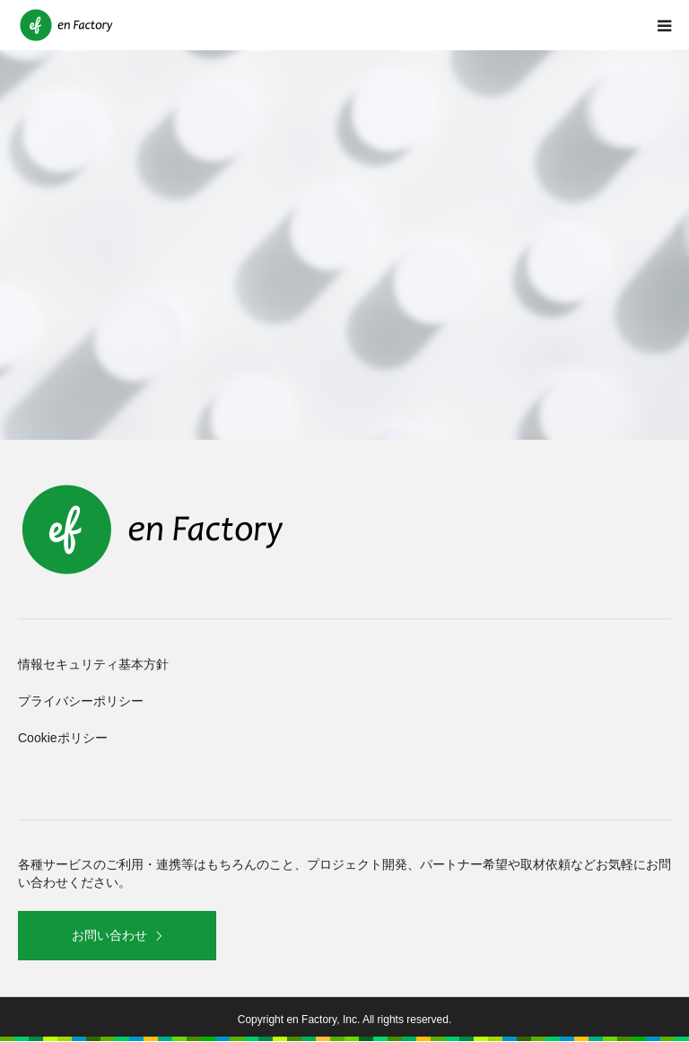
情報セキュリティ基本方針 (93, 664)
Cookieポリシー (63, 738)
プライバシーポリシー (81, 701)
